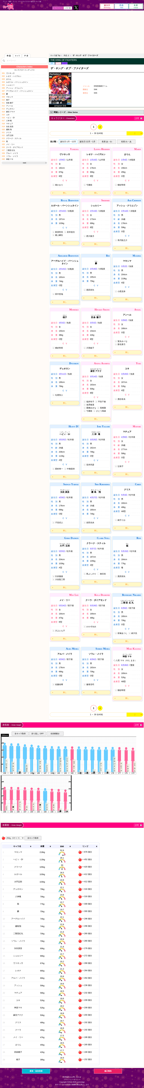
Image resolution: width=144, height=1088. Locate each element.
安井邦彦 (90, 465)
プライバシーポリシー (72, 1080)
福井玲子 (90, 401)
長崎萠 (103, 408)
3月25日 (62, 439)
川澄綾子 (90, 348)
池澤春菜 (90, 405)
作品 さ (66, 55)
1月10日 (93, 160)
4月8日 (124, 437)
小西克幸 (121, 291)
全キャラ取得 (20, 734)
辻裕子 (120, 466)
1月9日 (62, 160)
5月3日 (124, 495)
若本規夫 (71, 232)
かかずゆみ (91, 626)
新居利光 (59, 232)
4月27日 (93, 497)
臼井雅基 (59, 576)
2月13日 (93, 211)
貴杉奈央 (121, 399)
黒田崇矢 (90, 290)
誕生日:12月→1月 (87, 141)
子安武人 (59, 522)
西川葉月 (90, 236)
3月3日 (62, 323)
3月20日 (124, 374)
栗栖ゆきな (91, 408)
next (24, 163)
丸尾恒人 (59, 395)
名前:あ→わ (107, 141)
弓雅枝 (89, 185)
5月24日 (62, 605)
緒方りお (121, 520)
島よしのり (91, 574)
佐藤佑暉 (59, 684)
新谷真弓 (121, 344)
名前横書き (55, 734)
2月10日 (62, 211)
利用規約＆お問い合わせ (72, 1077)
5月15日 (124, 551)
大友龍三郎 (60, 579)
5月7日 (93, 549)
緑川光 (134, 633)
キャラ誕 (8, 6)
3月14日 (93, 376)
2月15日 (62, 269)
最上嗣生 (59, 235)
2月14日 (124, 211)
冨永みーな (122, 341)
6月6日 (124, 608)
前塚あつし (122, 633)
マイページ (58, 8)
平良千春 (102, 401)
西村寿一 (59, 469)
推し (65, 193)
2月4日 (124, 160)
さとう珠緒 (101, 411)
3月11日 (62, 374)
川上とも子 (60, 631)
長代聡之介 (122, 240)
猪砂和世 (121, 185)
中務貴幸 (71, 469)
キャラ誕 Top (55, 55)
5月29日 (93, 605)
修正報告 (108, 1071)
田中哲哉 (59, 294)
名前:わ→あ (126, 141)
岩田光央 (90, 522)
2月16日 (93, 269)
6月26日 (124, 665)
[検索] (4, 60)
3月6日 (124, 320)
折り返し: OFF (38, 734)
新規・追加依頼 (36, 1071)
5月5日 (62, 551)
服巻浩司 (90, 684)
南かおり (59, 185)
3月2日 (124, 266)
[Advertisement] (72, 31)
